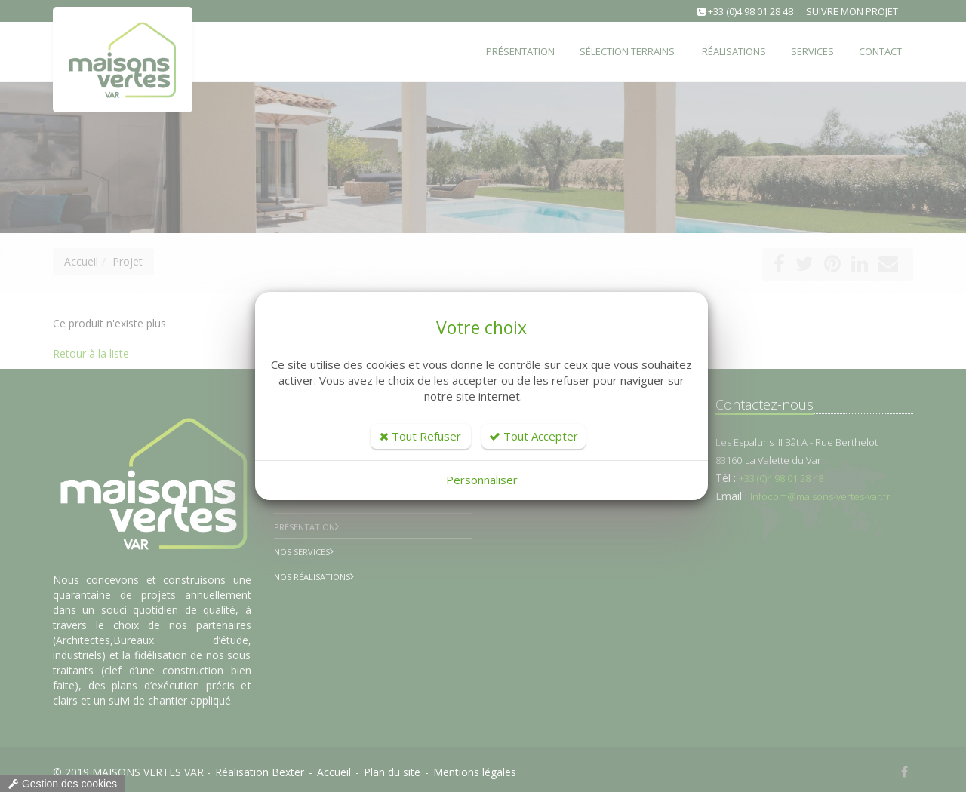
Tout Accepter (533, 436)
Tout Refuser (420, 436)
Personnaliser (482, 479)
